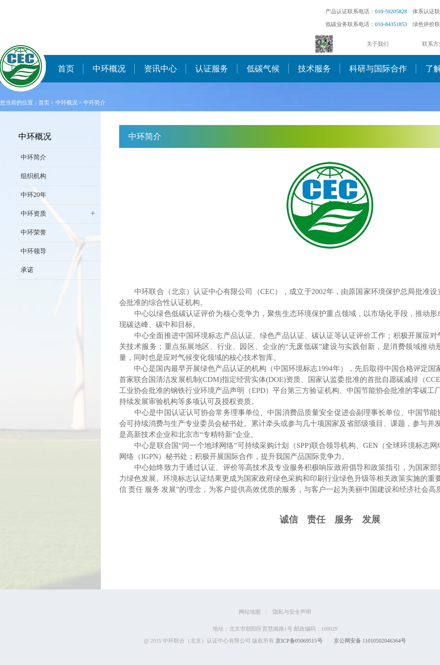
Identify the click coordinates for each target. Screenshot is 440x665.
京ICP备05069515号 (299, 641)
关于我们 (378, 44)
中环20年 (33, 194)
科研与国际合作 (378, 68)
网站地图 (250, 612)
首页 (66, 68)
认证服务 (211, 68)
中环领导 (33, 251)
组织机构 (33, 176)
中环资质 (33, 213)
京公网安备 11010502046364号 (370, 641)
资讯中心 (160, 68)
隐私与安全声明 (292, 612)
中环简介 (94, 102)
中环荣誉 (33, 232)
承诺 (27, 270)
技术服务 (314, 68)
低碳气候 (263, 68)
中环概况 (109, 68)
